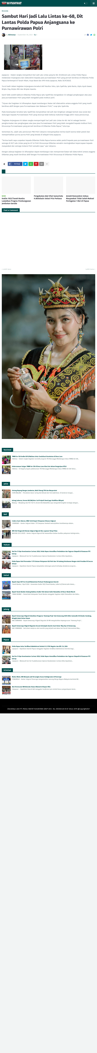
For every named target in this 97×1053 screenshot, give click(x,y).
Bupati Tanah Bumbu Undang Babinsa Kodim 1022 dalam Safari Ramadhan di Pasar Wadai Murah (43, 592)
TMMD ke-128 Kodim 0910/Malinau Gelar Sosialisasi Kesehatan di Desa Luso (37, 456)
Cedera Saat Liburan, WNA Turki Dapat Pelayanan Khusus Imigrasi (34, 521)
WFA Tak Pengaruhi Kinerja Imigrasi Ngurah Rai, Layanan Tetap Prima (34, 531)
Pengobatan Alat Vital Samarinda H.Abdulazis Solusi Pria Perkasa (48, 197)
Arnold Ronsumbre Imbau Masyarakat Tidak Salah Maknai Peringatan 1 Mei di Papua (80, 198)
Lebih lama (90, 269)
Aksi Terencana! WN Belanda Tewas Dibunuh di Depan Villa (31, 687)
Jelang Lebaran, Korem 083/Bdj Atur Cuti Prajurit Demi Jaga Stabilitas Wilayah (38, 500)
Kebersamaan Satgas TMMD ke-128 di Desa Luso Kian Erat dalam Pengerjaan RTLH (39, 466)
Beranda (5, 11)
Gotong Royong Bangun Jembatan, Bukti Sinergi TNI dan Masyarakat (34, 490)
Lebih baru (7, 269)
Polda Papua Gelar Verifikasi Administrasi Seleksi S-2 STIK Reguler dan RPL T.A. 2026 (40, 646)
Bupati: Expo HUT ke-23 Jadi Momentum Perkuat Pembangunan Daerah (35, 582)
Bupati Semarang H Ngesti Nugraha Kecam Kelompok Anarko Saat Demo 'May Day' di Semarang (44, 626)
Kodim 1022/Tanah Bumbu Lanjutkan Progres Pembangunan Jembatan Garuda (16, 201)
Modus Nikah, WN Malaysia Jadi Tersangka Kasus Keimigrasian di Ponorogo (36, 677)
